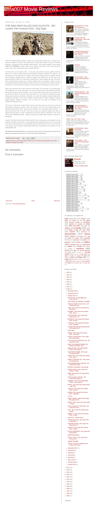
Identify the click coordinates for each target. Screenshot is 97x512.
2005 (68, 495)
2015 (68, 472)
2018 (68, 289)
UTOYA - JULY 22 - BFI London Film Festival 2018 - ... (77, 438)
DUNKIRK (77, 65)
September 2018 (72, 448)
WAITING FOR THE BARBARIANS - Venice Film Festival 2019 (82, 39)
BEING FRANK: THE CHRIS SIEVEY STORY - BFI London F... (78, 348)
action (88, 220)
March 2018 (71, 460)
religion (69, 246)
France (83, 218)
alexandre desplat (74, 222)
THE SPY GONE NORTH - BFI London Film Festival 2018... (78, 337)
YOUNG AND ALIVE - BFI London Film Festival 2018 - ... (78, 420)
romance (80, 248)
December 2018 (72, 291)
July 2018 (71, 453)
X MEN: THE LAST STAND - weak (75, 119)
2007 (68, 491)
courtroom (83, 231)
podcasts (78, 242)
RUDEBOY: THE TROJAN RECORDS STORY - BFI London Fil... (78, 381)
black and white (74, 226)
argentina (71, 224)
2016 (68, 470)
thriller (80, 257)
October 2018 (72, 295)
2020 (68, 284)
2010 (68, 484)
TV (81, 220)
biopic (88, 224)
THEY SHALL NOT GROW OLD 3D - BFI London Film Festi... (79, 341)
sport (85, 256)
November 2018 (72, 293)
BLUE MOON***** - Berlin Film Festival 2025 (81, 26)
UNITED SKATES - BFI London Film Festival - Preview (77, 370)
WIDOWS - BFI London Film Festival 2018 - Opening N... (77, 393)
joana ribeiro (24, 140)
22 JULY (70, 396)
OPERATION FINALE (73, 435)
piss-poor (68, 242)
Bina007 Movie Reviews (31, 9)
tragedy (67, 259)
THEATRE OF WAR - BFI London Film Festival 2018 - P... (78, 424)
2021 (68, 282)
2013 (68, 477)
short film (76, 254)
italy (89, 236)
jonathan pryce (31, 140)
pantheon (84, 240)
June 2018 (71, 455)
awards (80, 224)
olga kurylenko (46, 140)
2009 (68, 486)
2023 (68, 277)
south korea (84, 254)
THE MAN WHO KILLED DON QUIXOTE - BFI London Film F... (79, 327)
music (77, 238)
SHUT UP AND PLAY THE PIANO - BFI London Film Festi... (78, 406)
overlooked (76, 240)
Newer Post (9, 201)
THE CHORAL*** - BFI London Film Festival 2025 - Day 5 (81, 142)
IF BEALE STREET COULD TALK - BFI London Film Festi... (78, 304)
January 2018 (72, 464)
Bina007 (78, 159)
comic (88, 228)
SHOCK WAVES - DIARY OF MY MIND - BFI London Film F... (79, 399)
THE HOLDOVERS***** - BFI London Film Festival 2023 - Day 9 (81, 107)
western (69, 263)
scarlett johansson (85, 250)
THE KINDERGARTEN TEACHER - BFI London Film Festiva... (78, 364)
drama (87, 234)
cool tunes (86, 230)
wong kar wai (78, 263)
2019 (68, 286)
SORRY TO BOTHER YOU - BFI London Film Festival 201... (79, 360)
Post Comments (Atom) (19, 203)
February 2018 (72, 462)
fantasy (72, 236)
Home (33, 201)
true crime (74, 259)
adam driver (13, 140)
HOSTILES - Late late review (75, 417)
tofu (87, 257)
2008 (68, 488)
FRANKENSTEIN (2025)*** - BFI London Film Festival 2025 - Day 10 (82, 53)
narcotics (87, 238)
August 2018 (71, 450)
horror (81, 236)
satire (74, 250)
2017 (68, 467)
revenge (88, 246)
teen (72, 257)
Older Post (57, 201)
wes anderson (86, 261)
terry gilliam (14, 142)
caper (85, 226)
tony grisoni (20, 142)
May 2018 (71, 457)
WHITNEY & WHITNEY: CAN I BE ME (78, 367)
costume (18, 140)
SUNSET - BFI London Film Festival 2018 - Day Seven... (77, 333)
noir (69, 240)
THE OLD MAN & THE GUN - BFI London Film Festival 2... (77, 377)
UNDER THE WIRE (73, 441)
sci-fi (69, 252)
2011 (68, 481)
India (66, 220)
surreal (66, 257)
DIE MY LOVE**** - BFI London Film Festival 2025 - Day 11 (81, 78)
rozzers (67, 250)
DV (75, 218)
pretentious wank (74, 244)
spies (72, 256)
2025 (68, 272)
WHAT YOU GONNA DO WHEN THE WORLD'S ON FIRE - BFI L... (78, 345)
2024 (68, 275)
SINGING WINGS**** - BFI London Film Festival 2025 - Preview (81, 93)
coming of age (73, 230)
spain (52, 140)
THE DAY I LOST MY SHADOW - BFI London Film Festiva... (78, 444)
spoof (78, 256)
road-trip (70, 248)
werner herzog (75, 261)
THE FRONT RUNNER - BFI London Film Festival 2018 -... (78, 352)
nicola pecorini (38, 140)
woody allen (87, 263)
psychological (86, 244)
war (67, 261)
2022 (68, 279)
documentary (70, 234)
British (67, 218)
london (69, 238)
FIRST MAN (71, 330)
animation (87, 222)
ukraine (80, 259)
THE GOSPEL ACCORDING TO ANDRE (79, 301)
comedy (77, 228)
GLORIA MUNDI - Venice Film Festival (81, 129)
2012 (68, 479)
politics (87, 242)
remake (79, 246)
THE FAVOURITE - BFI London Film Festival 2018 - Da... (77, 316)
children (67, 228)
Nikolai (74, 220)
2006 (68, 493)
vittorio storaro (87, 259)
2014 (68, 474)
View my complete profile (81, 166)
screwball (79, 252)
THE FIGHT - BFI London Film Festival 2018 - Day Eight (78, 323)
